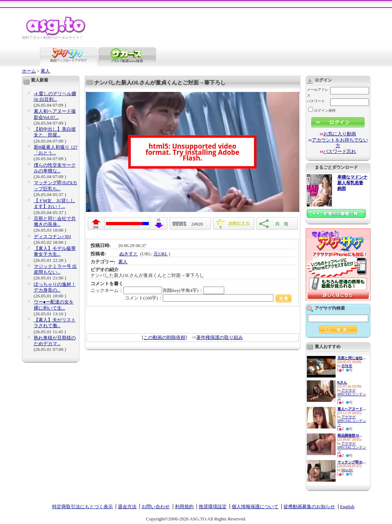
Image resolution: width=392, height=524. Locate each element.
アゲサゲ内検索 (330, 308)
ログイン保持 (322, 110)
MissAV (347, 470)
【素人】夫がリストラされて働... (55, 322)
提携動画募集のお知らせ (309, 506)
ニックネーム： (126, 290)
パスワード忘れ (339, 151)
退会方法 (127, 506)
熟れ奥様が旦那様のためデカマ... (55, 340)
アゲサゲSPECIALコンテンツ (351, 394)
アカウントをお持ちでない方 (340, 142)
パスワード (316, 101)
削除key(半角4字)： (193, 290)
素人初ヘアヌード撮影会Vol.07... (55, 114)
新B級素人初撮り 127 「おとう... (56, 150)
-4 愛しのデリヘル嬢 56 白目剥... (55, 96)
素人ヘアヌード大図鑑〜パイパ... (351, 409)
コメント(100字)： (208, 298)
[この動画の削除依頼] (164, 337)
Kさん (342, 382)
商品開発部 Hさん (351, 435)
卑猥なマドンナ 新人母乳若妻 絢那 (352, 183)
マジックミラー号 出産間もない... (55, 269)
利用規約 (184, 506)
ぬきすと (128, 253)
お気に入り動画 (339, 133)
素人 (45, 71)
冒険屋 (346, 366)
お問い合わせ (156, 506)
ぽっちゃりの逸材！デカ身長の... (55, 287)
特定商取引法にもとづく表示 (82, 506)
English (347, 506)
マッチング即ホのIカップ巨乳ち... (55, 185)
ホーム (29, 71)
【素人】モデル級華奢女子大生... (55, 251)
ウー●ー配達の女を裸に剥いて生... (54, 304)
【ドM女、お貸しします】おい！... (54, 203)
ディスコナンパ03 (52, 236)
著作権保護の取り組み (219, 337)
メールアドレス (317, 92)
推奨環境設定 (213, 506)
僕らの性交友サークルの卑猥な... (55, 167)
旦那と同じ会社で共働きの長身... (55, 221)
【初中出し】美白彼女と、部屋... (55, 132)
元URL (160, 253)
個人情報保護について (255, 506)
